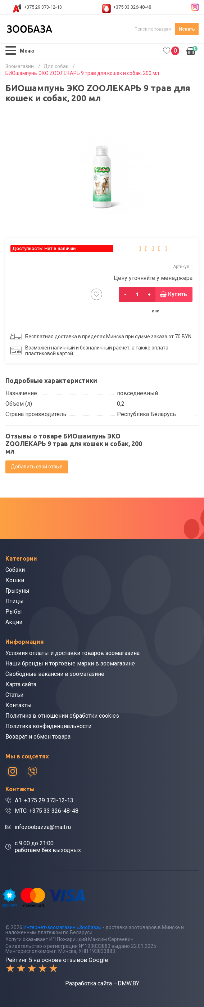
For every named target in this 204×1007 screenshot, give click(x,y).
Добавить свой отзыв (37, 466)
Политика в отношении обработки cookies (62, 715)
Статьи (14, 694)
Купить (177, 294)
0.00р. (192, 50)
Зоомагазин (19, 66)
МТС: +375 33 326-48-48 (46, 810)
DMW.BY (128, 983)
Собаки (15, 569)
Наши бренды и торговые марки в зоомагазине (70, 663)
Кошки (14, 580)
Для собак (56, 66)
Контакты (18, 705)
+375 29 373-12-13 (43, 7)
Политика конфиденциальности (48, 726)
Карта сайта (20, 684)
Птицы (14, 601)
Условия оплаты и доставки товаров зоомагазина (72, 653)
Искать (187, 29)
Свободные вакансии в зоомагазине (54, 673)
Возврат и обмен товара (38, 736)
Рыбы (13, 611)
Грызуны (17, 590)
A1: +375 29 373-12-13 (44, 800)
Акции (13, 622)
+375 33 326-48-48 (132, 7)
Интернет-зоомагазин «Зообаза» (62, 927)
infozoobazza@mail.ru (43, 827)
